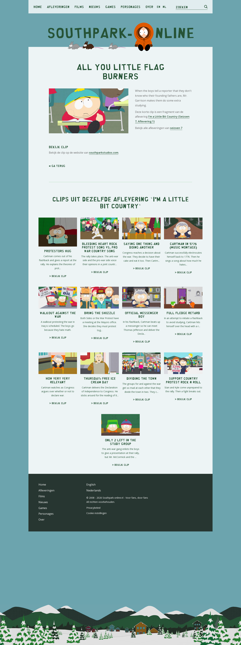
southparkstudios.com (103, 246)
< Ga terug (57, 259)
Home (37, 6)
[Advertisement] (120, 75)
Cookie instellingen (96, 606)
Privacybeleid (93, 601)
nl (164, 6)
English (91, 578)
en (158, 6)
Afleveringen (58, 6)
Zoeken (182, 7)
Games (110, 6)
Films (79, 6)
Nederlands (93, 584)
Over (149, 6)
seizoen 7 (176, 175)
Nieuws (94, 6)
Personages (130, 6)
